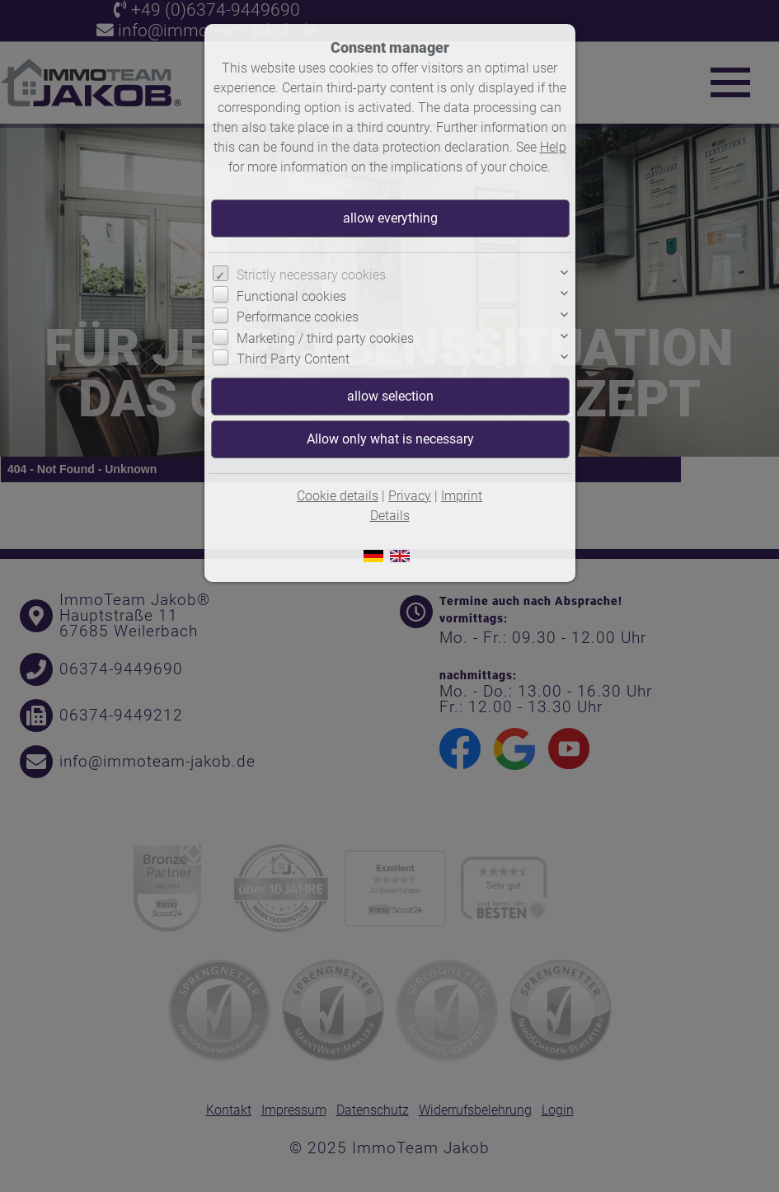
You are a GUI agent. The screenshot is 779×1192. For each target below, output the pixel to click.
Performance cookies (298, 317)
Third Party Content (293, 359)
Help (553, 147)
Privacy (409, 496)
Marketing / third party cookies (325, 338)
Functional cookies (291, 296)
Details (390, 515)
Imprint (461, 496)
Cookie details (337, 496)
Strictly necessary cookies (311, 275)
